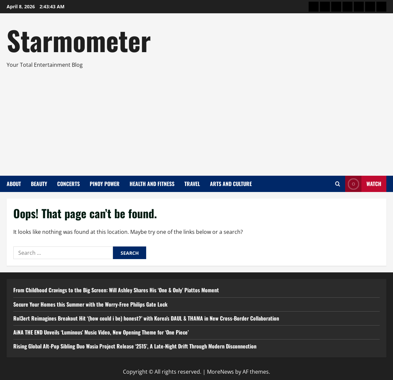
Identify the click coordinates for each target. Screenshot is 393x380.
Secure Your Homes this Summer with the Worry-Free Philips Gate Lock (90, 304)
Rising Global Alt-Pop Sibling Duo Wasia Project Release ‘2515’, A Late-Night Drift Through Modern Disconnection (134, 346)
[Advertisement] (195, 119)
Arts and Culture (231, 184)
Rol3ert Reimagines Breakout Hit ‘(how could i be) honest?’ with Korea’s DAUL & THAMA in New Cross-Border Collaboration (146, 318)
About (14, 184)
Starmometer (79, 40)
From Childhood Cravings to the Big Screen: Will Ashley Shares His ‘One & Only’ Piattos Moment (116, 290)
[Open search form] (337, 183)
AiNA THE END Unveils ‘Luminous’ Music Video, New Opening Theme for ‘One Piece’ (101, 332)
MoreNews (220, 371)
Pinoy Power (105, 184)
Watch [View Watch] (363, 184)
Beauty (39, 184)
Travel (192, 184)
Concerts (68, 184)
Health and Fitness (152, 184)
